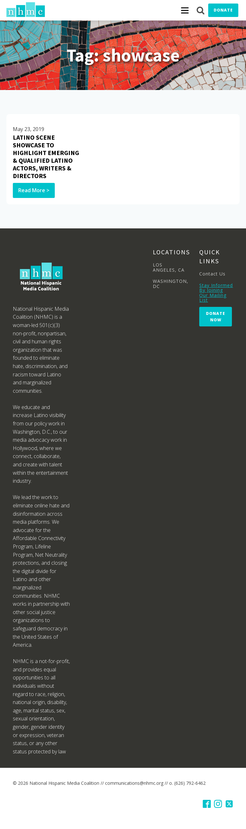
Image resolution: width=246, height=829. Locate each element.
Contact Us (212, 273)
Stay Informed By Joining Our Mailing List (216, 293)
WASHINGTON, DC (170, 284)
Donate (223, 10)
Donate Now (215, 316)
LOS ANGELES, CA (168, 267)
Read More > (33, 190)
